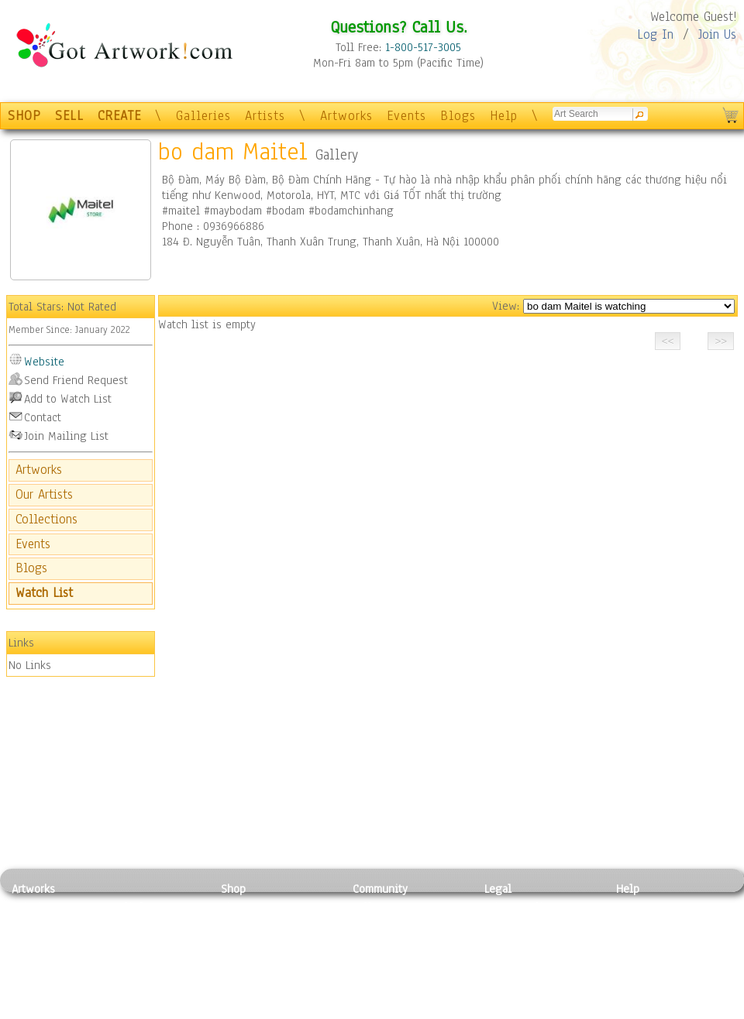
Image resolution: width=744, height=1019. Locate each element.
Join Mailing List (66, 436)
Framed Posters (258, 924)
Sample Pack (647, 924)
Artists (265, 116)
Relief (127, 906)
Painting (33, 906)
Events (406, 116)
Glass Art (134, 993)
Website (44, 361)
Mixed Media (44, 975)
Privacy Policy (519, 906)
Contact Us (643, 906)
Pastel (127, 924)
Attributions (510, 941)
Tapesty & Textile (155, 975)
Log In (655, 34)
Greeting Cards (258, 958)
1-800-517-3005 (423, 47)
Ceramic (132, 958)
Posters (239, 941)
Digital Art (38, 958)
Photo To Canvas (261, 906)
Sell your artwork (396, 975)
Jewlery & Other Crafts (159, 1010)
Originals (244, 993)
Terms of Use (516, 924)
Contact (42, 417)
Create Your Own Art (271, 1010)
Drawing (32, 941)
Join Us (717, 34)
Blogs (458, 116)
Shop (233, 889)
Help (504, 116)
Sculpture (36, 993)
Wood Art (134, 941)
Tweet (631, 1010)
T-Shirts (240, 975)
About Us (638, 941)
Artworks (346, 116)
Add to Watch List (68, 399)
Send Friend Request (76, 380)
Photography (43, 924)
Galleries (203, 116)
